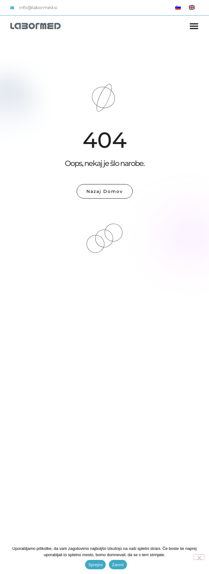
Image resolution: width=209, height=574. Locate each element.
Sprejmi (95, 564)
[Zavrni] (199, 557)
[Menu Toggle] (194, 26)
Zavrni (118, 564)
